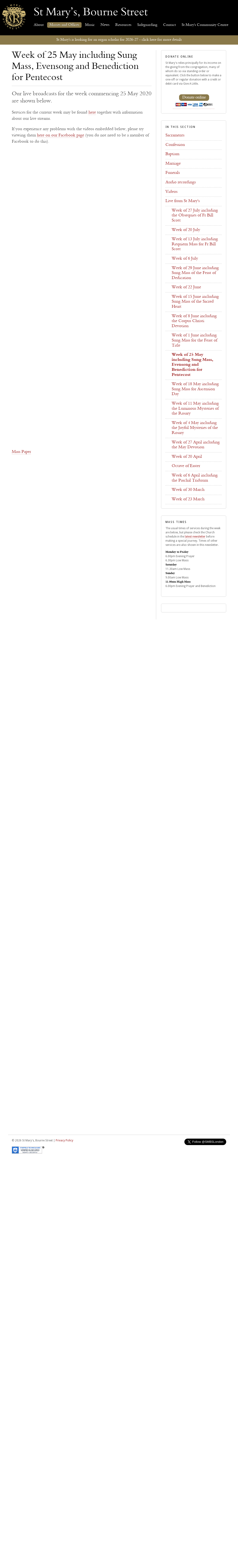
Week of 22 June (186, 287)
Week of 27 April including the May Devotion (196, 445)
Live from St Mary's (182, 201)
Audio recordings (180, 182)
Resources (123, 25)
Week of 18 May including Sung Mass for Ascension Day (195, 389)
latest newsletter (195, 536)
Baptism (172, 154)
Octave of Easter (186, 466)
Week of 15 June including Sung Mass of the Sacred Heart (195, 302)
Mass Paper (21, 452)
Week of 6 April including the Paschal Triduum (195, 478)
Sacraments (174, 135)
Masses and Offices (64, 25)
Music (90, 25)
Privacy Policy (64, 1140)
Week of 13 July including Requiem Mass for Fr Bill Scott (195, 244)
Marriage (173, 164)
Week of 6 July (185, 259)
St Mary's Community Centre (205, 25)
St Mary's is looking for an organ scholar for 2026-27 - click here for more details (119, 40)
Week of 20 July (186, 230)
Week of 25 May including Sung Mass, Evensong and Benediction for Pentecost (192, 365)
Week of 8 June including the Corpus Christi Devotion (194, 321)
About (39, 25)
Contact (169, 25)
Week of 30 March (188, 490)
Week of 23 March (188, 499)
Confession (175, 145)
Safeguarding (147, 25)
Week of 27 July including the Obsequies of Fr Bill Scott (195, 216)
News (105, 25)
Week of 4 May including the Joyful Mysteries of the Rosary (195, 428)
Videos (171, 192)
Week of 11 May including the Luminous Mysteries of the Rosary (195, 409)
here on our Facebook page (60, 135)
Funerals (172, 173)
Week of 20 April (187, 457)
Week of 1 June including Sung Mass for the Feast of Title (194, 340)
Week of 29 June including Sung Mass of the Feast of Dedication (195, 273)
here (92, 113)
